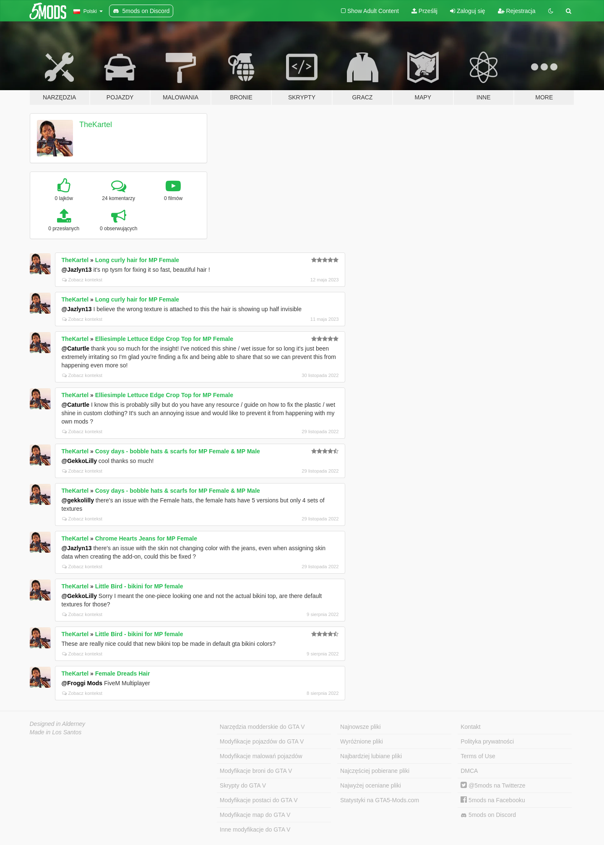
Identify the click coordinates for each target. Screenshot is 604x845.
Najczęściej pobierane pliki (374, 770)
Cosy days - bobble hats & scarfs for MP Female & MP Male (177, 451)
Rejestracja (517, 11)
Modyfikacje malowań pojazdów (261, 756)
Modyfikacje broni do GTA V (256, 770)
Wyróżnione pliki (361, 741)
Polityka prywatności (487, 741)
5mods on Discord (488, 815)
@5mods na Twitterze (493, 785)
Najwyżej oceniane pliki (370, 785)
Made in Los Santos (56, 732)
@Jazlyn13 (77, 269)
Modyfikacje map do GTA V (255, 814)
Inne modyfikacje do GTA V (255, 829)
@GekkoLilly (79, 461)
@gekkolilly (78, 500)
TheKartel (95, 124)
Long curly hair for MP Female (137, 260)
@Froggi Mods (82, 683)
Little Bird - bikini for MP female (139, 586)
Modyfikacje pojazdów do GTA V (262, 741)
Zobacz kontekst (82, 279)
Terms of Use (478, 756)
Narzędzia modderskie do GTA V (262, 726)
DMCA (469, 770)
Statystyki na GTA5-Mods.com (379, 800)
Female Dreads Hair (122, 673)
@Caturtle (76, 348)
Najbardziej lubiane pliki (371, 756)
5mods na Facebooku (493, 800)
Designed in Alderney (58, 723)
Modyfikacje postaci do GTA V (259, 800)
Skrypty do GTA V (243, 785)
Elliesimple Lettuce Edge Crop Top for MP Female (164, 338)
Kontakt (470, 726)
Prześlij (424, 11)
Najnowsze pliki (360, 726)
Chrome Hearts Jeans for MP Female (146, 538)
